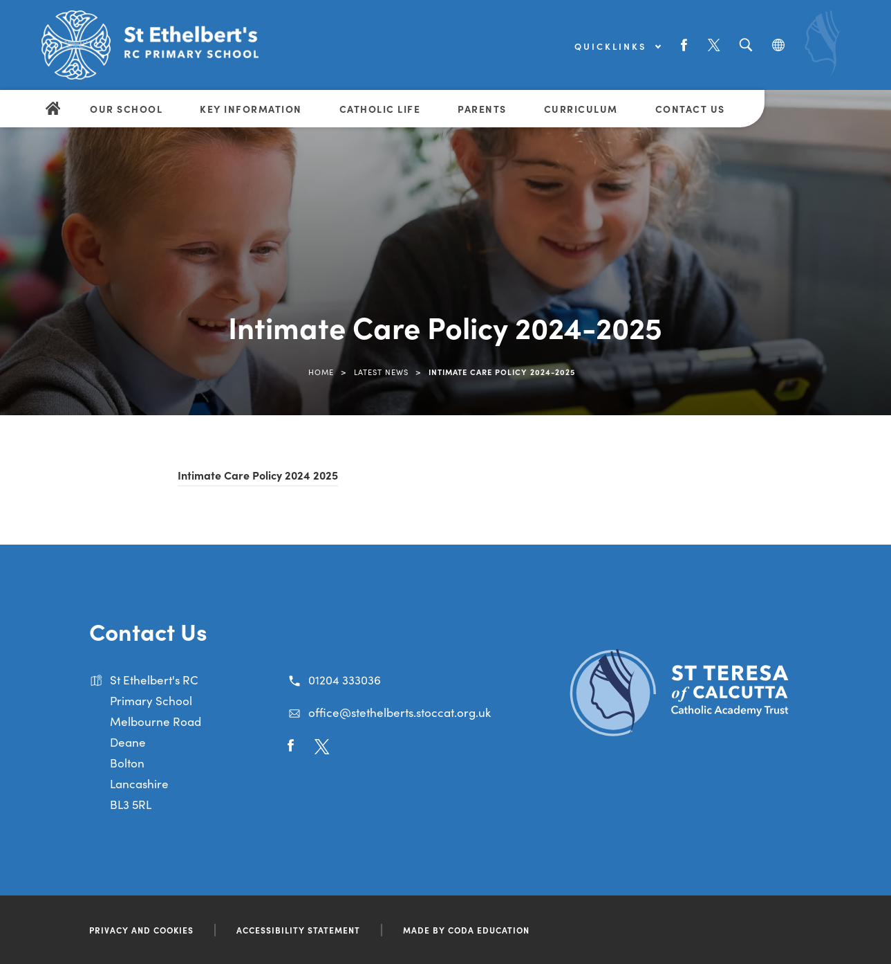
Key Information (251, 109)
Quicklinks (617, 46)
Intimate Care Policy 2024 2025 (258, 474)
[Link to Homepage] (152, 45)
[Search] (745, 45)
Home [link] (321, 371)
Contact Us (690, 109)
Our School (126, 109)
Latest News (381, 371)
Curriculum (581, 109)
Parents (482, 109)
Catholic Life (380, 109)
